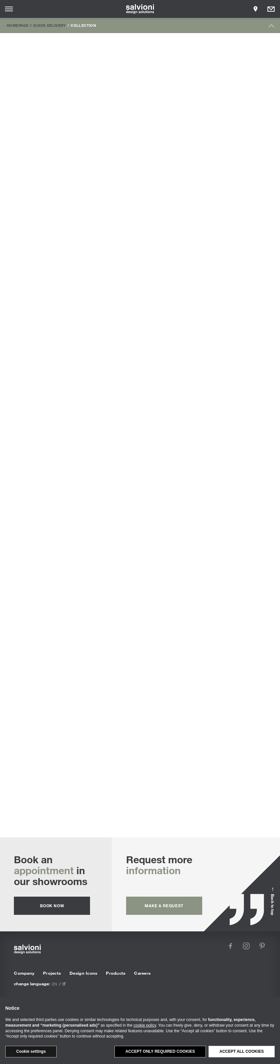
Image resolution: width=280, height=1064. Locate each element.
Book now (52, 905)
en (54, 984)
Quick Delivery (49, 25)
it (64, 984)
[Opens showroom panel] (255, 9)
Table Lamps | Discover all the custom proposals (140, 759)
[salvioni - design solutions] (140, 9)
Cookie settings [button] (31, 1051)
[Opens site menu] (9, 9)
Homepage (17, 25)
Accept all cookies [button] (241, 1051)
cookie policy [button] (145, 1025)
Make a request (164, 905)
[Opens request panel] (271, 9)
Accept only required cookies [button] (160, 1051)
